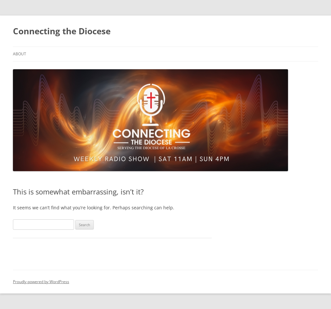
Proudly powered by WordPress (41, 281)
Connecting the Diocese (62, 31)
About (19, 54)
